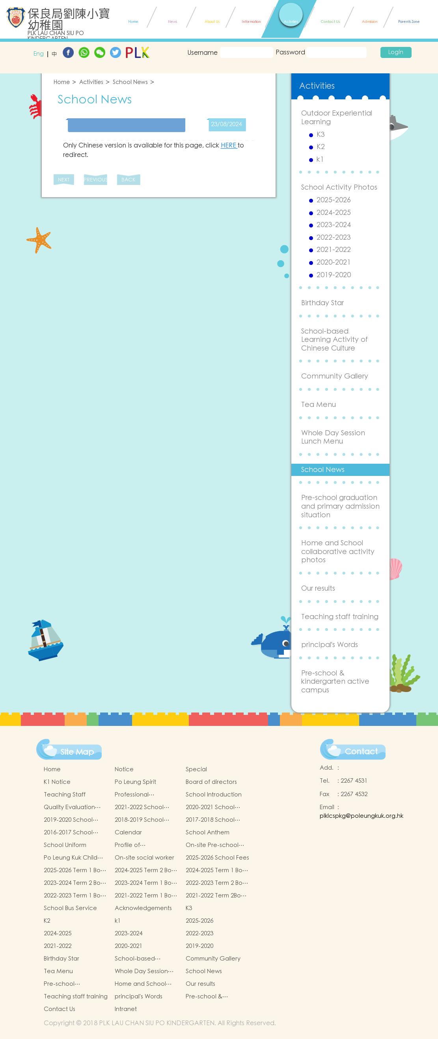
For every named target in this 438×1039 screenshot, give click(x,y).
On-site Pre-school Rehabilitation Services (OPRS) (212, 845)
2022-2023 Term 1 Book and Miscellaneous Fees (75, 896)
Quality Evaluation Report (69, 807)
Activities (91, 82)
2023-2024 (334, 225)
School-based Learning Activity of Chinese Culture (334, 339)
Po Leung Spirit (135, 782)
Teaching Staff (65, 795)
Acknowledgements (143, 908)
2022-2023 (334, 237)
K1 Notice (57, 782)
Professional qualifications (134, 795)
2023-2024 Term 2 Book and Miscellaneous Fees (75, 883)
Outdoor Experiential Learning (336, 117)
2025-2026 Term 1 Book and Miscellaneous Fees (75, 870)
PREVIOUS (95, 180)
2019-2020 (334, 275)
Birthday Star (322, 303)
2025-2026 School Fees (217, 858)
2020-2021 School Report (210, 807)
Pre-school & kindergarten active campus (335, 681)
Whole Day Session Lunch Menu (333, 437)
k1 (320, 159)
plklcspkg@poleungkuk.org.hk (361, 816)
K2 (321, 147)
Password (290, 52)
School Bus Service (70, 908)
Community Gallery (334, 376)
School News (130, 82)
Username (202, 52)
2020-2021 (334, 262)
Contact (361, 751)
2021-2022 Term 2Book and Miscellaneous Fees (217, 896)
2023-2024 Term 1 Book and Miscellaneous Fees (146, 883)
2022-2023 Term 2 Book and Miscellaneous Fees (217, 883)
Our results (318, 588)
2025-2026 (334, 200)
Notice (124, 769)
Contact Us (59, 1009)
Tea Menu (318, 405)
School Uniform (65, 845)
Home (62, 82)
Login (395, 52)
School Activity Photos (339, 187)
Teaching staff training (339, 617)
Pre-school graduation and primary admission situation (340, 506)
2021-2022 (334, 250)
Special (196, 769)
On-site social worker (144, 858)
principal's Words (329, 645)
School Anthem (207, 832)
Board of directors (211, 782)
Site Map (77, 752)
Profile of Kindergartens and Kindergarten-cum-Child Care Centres (142, 845)
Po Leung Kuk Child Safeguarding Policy (72, 858)
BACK (128, 180)
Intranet (126, 1009)
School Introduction (214, 795)
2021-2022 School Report (139, 807)
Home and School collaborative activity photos (338, 551)
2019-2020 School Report (68, 820)
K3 (321, 135)
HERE (229, 145)
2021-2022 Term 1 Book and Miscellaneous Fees (146, 896)
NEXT (63, 180)
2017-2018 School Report (210, 820)
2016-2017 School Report (68, 832)
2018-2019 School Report (139, 820)
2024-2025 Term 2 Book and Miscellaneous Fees (146, 870)
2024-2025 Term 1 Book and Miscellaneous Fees (217, 870)
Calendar (128, 832)
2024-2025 (334, 213)
